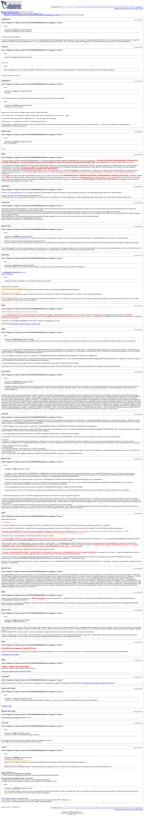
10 (77, 7)
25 (105, 7)
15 (86, 7)
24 (103, 7)
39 (132, 7)
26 (107, 7)
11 (79, 7)
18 (92, 7)
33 (121, 7)
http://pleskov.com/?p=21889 (10, 654)
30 (115, 7)
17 (90, 7)
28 (111, 7)
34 (123, 7)
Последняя (139, 7)
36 (127, 7)
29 (113, 7)
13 (82, 7)
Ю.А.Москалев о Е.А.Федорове (11, 717)
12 (80, 7)
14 (84, 7)
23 (102, 7)
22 (100, 7)
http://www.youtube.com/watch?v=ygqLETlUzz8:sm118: (98, 683)
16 (88, 7)
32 (119, 7)
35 (125, 7)
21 (98, 7)
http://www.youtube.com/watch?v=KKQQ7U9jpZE (16, 671)
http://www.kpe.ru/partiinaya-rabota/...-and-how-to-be (24, 324)
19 (94, 7)
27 (109, 7)
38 (131, 7)
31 (117, 7)
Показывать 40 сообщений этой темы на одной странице (128, 8)
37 (129, 7)
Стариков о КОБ (7, 706)
